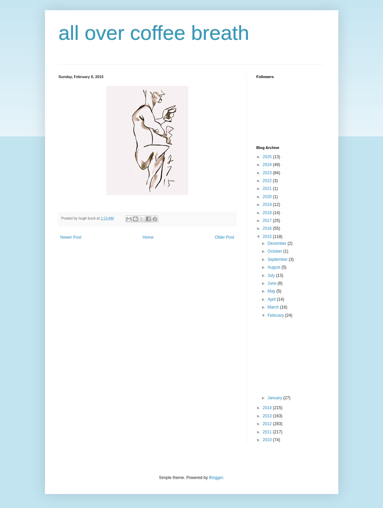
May (271, 291)
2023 (268, 172)
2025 (268, 156)
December (277, 243)
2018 (268, 212)
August (274, 267)
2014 (268, 407)
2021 (268, 188)
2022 (268, 180)
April (272, 299)
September (278, 259)
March (273, 307)
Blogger (216, 477)
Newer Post (71, 237)
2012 (268, 423)
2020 (268, 196)
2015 (268, 236)
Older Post (224, 237)
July (271, 275)
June (272, 283)
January (275, 397)
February (276, 315)
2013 (268, 416)
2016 (268, 228)
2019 (268, 204)
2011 (268, 432)
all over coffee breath (154, 32)
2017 (268, 220)
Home (148, 237)
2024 (268, 164)
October (275, 251)
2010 (268, 439)
